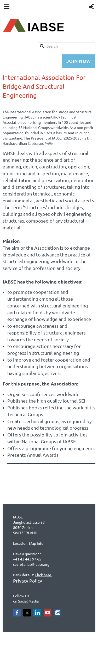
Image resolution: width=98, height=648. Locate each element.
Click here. (43, 574)
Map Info (36, 543)
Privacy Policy (27, 580)
